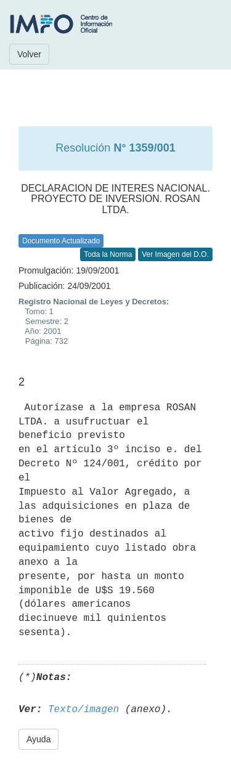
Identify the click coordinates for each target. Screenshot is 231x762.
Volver (29, 54)
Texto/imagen (83, 709)
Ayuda (38, 739)
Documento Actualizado (61, 241)
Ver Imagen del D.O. (175, 254)
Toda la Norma (108, 254)
